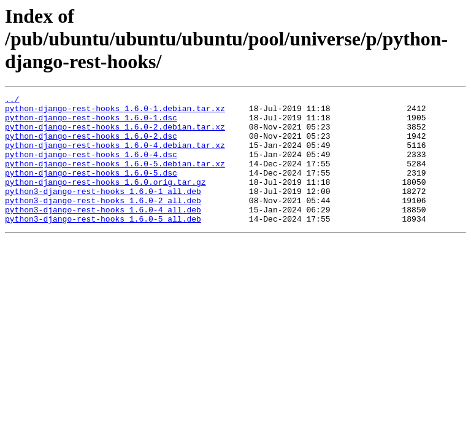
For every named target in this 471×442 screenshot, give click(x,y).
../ (12, 100)
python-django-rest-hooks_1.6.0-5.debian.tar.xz (115, 178)
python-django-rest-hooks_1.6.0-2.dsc (91, 144)
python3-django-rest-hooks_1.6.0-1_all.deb (103, 211)
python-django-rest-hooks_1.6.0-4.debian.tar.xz (115, 155)
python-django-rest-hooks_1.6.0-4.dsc (91, 167)
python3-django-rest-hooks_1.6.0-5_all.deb (103, 244)
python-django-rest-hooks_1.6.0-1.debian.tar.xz (115, 111)
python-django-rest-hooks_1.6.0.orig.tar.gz (105, 200)
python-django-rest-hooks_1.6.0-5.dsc (91, 189)
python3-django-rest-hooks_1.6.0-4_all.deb (103, 233)
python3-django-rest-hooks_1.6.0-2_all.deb (103, 222)
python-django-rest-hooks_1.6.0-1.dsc (91, 122)
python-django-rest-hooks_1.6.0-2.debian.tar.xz (115, 133)
